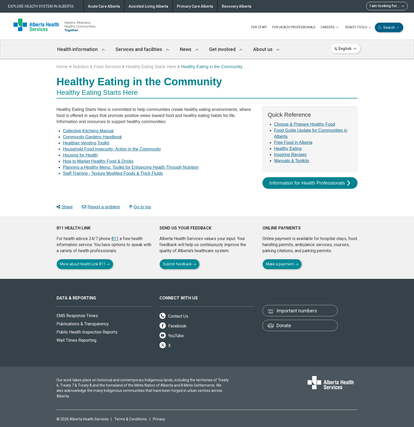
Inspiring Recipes (290, 154)
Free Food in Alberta (293, 142)
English (345, 48)
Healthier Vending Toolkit (86, 143)
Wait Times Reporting (76, 340)
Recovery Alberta (236, 6)
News (189, 49)
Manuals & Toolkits (291, 160)
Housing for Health (80, 155)
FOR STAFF (259, 27)
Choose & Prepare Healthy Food (304, 124)
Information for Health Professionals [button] (309, 183)
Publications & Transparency (83, 323)
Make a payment (282, 264)
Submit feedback (179, 264)
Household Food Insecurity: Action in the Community (112, 149)
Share (65, 207)
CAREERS (330, 27)
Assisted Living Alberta (148, 6)
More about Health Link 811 (85, 264)
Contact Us (173, 316)
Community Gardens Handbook (92, 137)
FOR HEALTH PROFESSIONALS (293, 27)
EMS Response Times (77, 315)
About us (266, 49)
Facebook (172, 326)
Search (389, 27)
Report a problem (101, 207)
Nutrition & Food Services (97, 66)
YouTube (171, 335)
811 (115, 238)
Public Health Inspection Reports (87, 332)
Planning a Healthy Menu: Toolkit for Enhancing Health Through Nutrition (131, 167)
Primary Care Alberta (195, 6)
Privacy (159, 419)
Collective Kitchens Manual (88, 131)
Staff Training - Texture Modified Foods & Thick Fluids (113, 173)
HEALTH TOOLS (358, 27)
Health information (81, 49)
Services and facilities (142, 49)
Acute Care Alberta (104, 6)
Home (62, 66)
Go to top (140, 207)
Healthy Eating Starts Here (151, 66)
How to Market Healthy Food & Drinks (98, 161)
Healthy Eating (288, 148)
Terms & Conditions (130, 419)
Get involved (226, 49)
